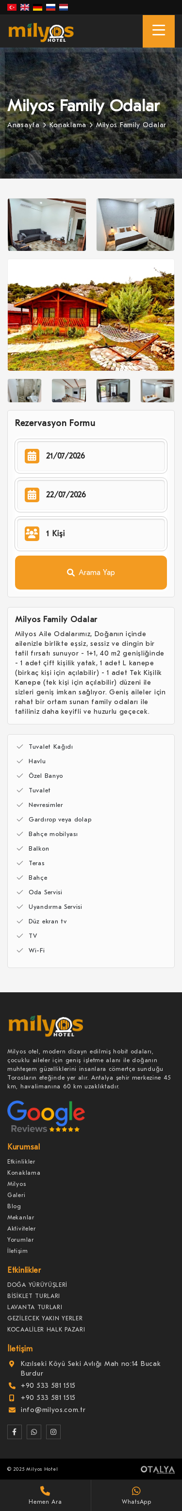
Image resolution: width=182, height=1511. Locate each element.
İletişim (17, 1251)
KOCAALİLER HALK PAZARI (46, 1329)
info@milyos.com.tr (53, 1410)
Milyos (16, 1184)
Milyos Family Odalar (131, 125)
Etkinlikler (21, 1161)
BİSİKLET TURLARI (33, 1296)
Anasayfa (23, 125)
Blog (14, 1206)
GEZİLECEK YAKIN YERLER (45, 1318)
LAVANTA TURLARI (35, 1307)
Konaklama (68, 125)
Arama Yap (91, 572)
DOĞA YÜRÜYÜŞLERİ (37, 1284)
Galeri (16, 1195)
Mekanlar (20, 1217)
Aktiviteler (21, 1228)
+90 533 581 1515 (48, 1385)
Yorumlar (20, 1239)
